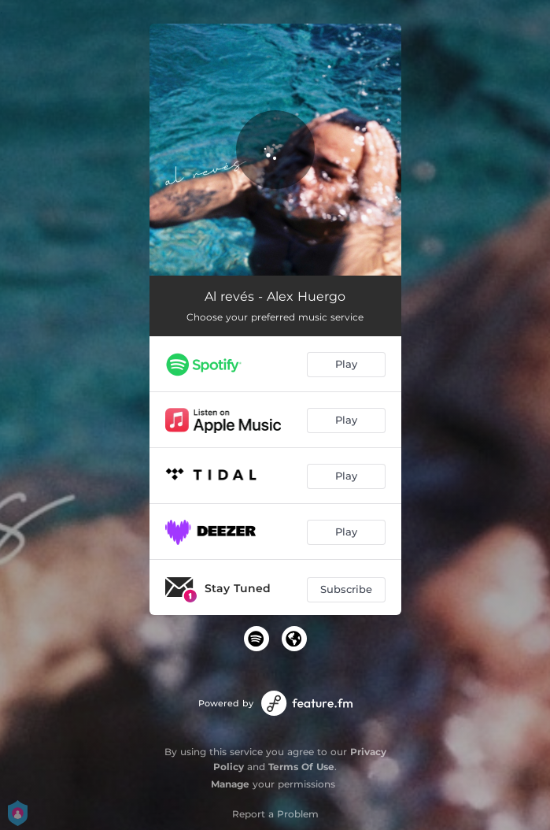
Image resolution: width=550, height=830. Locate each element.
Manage (230, 784)
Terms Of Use (301, 767)
